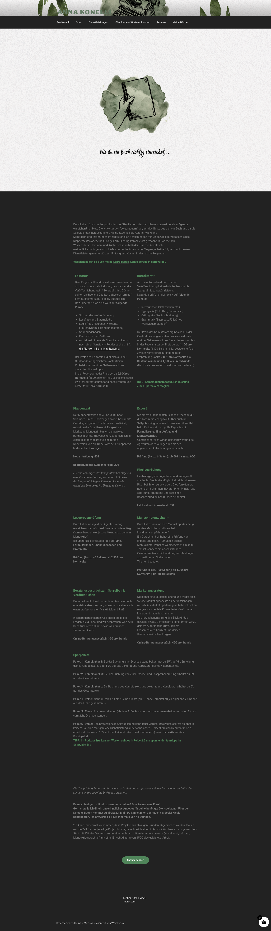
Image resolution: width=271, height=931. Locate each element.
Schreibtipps (121, 261)
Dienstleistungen (98, 22)
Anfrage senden (135, 860)
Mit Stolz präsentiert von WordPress (104, 922)
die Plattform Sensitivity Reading (99, 348)
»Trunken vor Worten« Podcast (132, 22)
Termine (161, 22)
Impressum (129, 901)
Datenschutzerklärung (68, 922)
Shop (79, 22)
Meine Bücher (181, 22)
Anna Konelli (84, 12)
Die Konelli (63, 22)
